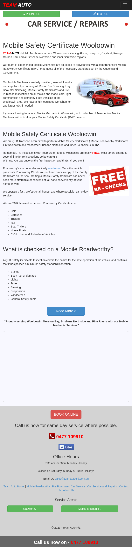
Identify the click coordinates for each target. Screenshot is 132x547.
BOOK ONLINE (66, 414)
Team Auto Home (13, 486)
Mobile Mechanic (89, 508)
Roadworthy (30, 508)
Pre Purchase (60, 486)
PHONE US (31, 14)
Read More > (66, 311)
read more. (54, 168)
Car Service (78, 486)
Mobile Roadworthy (38, 486)
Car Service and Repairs (102, 486)
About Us (68, 490)
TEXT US (100, 14)
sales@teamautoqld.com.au (72, 478)
